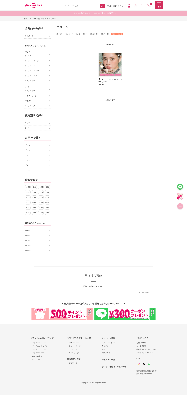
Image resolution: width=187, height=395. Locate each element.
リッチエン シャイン (39, 346)
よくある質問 (141, 346)
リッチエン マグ (37, 353)
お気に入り (106, 353)
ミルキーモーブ (74, 346)
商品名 (77, 34)
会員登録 (105, 346)
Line (149, 364)
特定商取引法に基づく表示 (146, 349)
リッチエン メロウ (38, 349)
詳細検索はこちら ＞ (115, 6)
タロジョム (36, 359)
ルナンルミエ (36, 356)
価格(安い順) (94, 34)
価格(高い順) (105, 34)
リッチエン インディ (39, 343)
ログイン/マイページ (109, 343)
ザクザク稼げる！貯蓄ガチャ (114, 367)
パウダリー (72, 349)
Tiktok (144, 364)
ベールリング (73, 353)
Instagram (138, 364)
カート (104, 349)
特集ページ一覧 (108, 360)
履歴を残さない (147, 292)
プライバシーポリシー (144, 353)
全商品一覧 (72, 363)
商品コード (69, 34)
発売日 (85, 34)
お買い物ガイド (142, 343)
